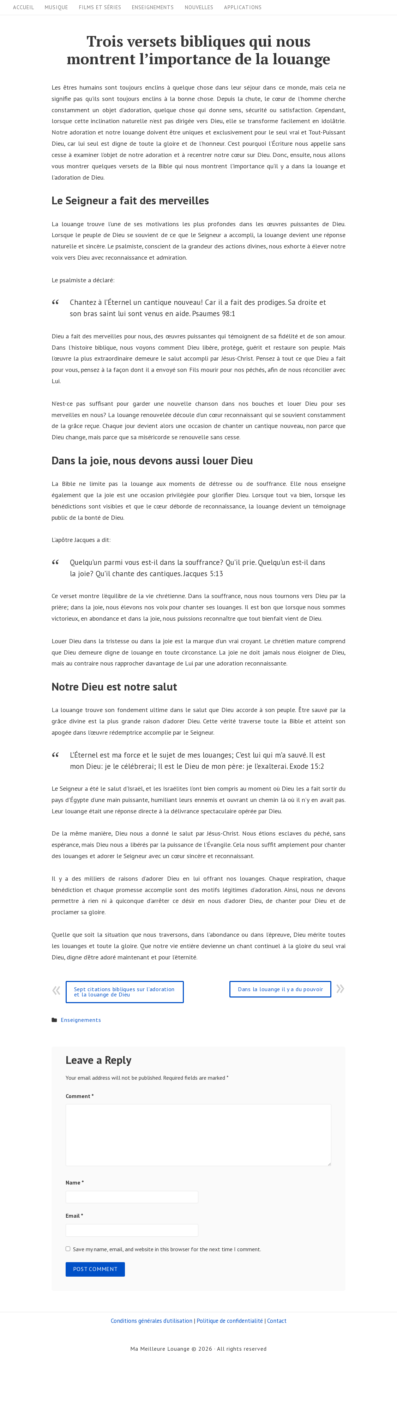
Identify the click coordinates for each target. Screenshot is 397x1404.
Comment (80, 1095)
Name (75, 1182)
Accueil (23, 7)
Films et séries (100, 7)
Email (74, 1215)
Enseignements (153, 7)
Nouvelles (199, 7)
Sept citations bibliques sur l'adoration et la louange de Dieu (124, 992)
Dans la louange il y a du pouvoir (280, 989)
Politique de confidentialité (230, 1321)
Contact (277, 1321)
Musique (56, 7)
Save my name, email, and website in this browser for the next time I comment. (167, 1249)
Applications (243, 7)
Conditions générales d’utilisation (151, 1321)
